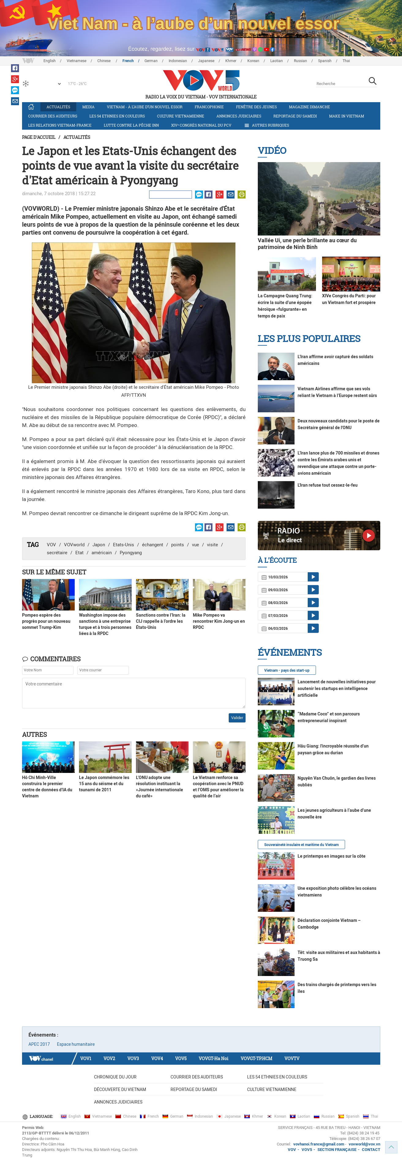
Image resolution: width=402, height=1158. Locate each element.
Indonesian (178, 61)
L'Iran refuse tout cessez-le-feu (328, 485)
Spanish (325, 61)
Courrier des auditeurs (52, 115)
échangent (152, 544)
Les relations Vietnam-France (60, 125)
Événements (290, 652)
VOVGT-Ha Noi (213, 1058)
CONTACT (371, 1149)
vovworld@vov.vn (364, 1144)
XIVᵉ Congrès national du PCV (201, 125)
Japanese (206, 61)
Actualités (58, 106)
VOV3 (133, 1058)
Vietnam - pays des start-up (287, 670)
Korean (253, 61)
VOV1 (85, 1058)
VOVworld (74, 544)
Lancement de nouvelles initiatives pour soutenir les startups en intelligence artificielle (337, 688)
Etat (79, 552)
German (151, 61)
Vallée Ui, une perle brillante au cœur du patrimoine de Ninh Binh (307, 243)
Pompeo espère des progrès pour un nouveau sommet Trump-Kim (46, 621)
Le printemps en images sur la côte (332, 856)
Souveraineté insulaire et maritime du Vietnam (301, 845)
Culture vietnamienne (180, 115)
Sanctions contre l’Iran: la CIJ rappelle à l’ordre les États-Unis (161, 621)
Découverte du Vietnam (120, 1089)
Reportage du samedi (295, 115)
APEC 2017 (39, 1044)
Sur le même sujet (54, 572)
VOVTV (291, 1058)
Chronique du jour (115, 1076)
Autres (34, 734)
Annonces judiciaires (238, 115)
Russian (300, 61)
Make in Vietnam (346, 115)
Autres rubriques (266, 125)
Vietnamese (76, 61)
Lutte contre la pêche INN (131, 125)
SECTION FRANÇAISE (336, 1149)
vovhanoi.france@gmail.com (318, 1144)
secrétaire (57, 552)
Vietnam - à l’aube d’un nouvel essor (144, 106)
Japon (98, 544)
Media (88, 106)
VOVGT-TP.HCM (256, 1058)
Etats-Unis (123, 544)
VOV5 (180, 1058)
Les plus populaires (309, 338)
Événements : (43, 1035)
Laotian (276, 61)
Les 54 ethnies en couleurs (117, 115)
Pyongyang (131, 552)
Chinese (104, 61)
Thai (346, 61)
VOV (51, 544)
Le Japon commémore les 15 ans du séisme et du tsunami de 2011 (104, 783)
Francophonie (209, 106)
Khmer (230, 61)
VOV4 (157, 1058)
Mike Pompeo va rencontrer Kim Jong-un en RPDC (219, 621)
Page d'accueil (38, 137)
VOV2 (109, 1058)
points (177, 544)
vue (195, 544)
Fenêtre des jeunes (256, 106)
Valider (237, 717)
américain (102, 552)
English (49, 61)
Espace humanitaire (76, 1044)
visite (212, 544)
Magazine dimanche (309, 106)
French (128, 61)
